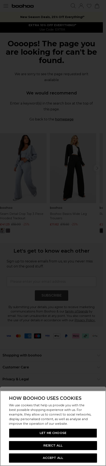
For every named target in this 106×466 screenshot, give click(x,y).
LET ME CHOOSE (53, 433)
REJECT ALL (53, 445)
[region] (53, 428)
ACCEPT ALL (53, 458)
